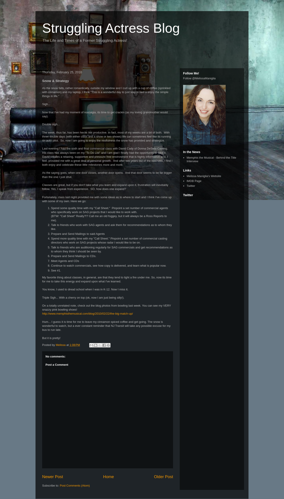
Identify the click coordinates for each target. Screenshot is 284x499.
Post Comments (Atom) (75, 485)
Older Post (163, 477)
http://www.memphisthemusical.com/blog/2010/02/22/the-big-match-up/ (87, 313)
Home (108, 477)
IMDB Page (194, 181)
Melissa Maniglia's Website (204, 176)
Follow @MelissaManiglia (199, 78)
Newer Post (52, 477)
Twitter (191, 186)
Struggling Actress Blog (111, 28)
